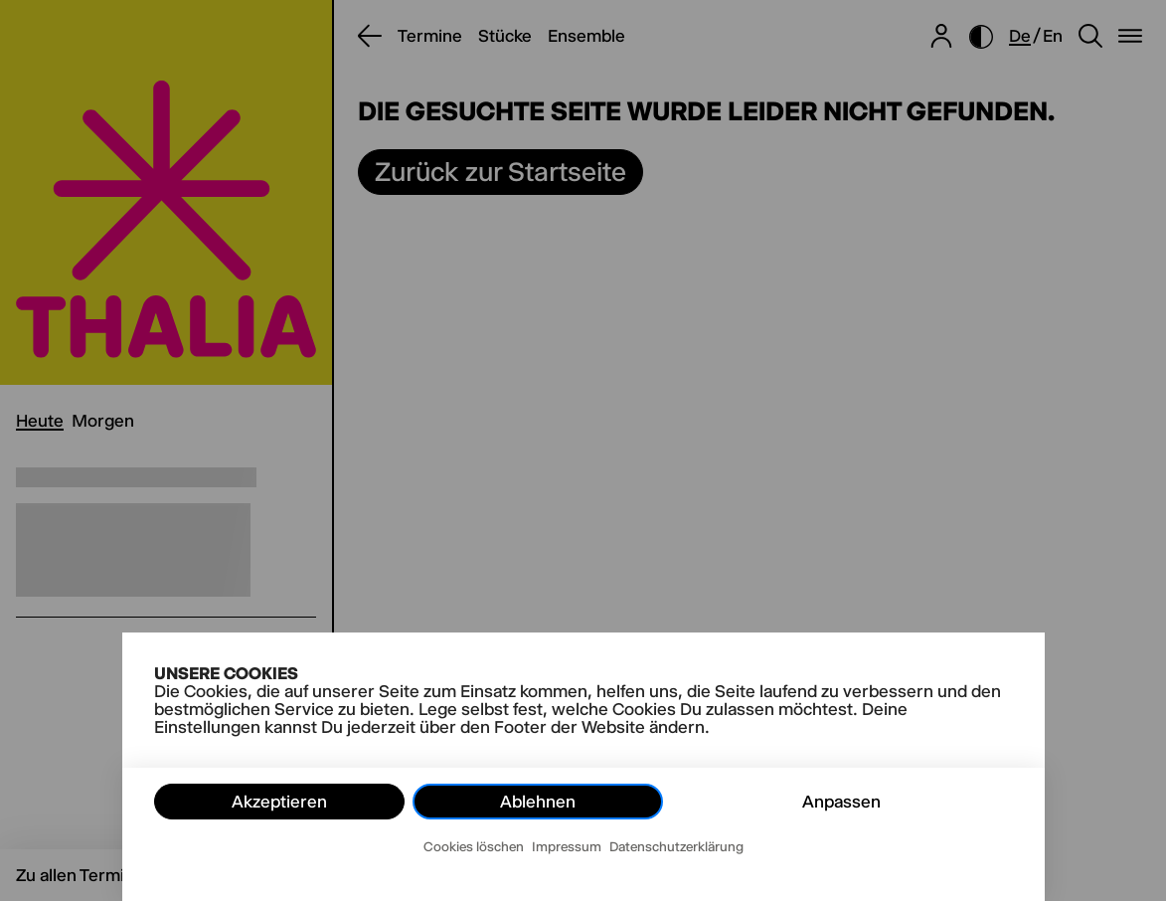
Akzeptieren (279, 801)
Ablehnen (538, 801)
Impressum (566, 846)
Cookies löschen (473, 846)
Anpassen (841, 801)
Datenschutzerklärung (676, 846)
